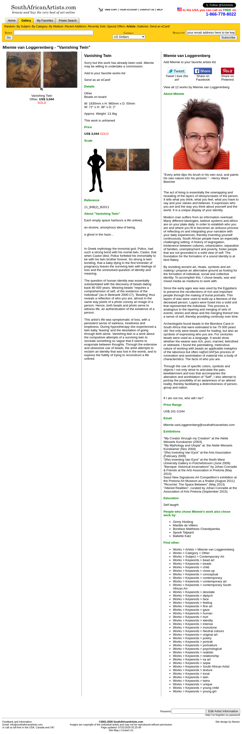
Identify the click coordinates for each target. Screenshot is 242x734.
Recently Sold (96, 26)
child (206, 567)
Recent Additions (75, 26)
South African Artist (216, 666)
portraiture (210, 645)
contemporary (212, 578)
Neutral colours (213, 631)
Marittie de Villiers (185, 525)
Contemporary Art (211, 556)
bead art (208, 560)
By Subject (23, 26)
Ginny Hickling (183, 522)
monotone (210, 627)
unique (207, 684)
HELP (160, 10)
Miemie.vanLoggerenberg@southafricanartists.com (199, 425)
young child (211, 688)
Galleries (142, 26)
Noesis (236, 721)
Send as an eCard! (97, 80)
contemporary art (215, 581)
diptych (208, 595)
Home (12, 20)
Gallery (26, 20)
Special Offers (116, 26)
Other (206, 553)
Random (9, 26)
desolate (209, 592)
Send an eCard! (160, 26)
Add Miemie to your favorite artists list (190, 62)
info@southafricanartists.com (26, 724)
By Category (40, 26)
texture (207, 670)
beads (207, 563)
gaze (206, 610)
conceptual (210, 574)
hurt (205, 617)
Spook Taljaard (183, 532)
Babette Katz (182, 536)
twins (206, 680)
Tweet (177, 76)
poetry (207, 638)
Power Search (68, 20)
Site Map (114, 730)
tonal (206, 673)
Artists (130, 26)
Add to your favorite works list (104, 73)
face (206, 599)
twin (205, 677)
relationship (211, 656)
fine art (207, 606)
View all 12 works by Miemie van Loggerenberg (196, 87)
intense (208, 624)
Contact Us (127, 730)
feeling (207, 602)
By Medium (56, 26)
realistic (208, 652)
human (207, 613)
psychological (212, 649)
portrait (207, 641)
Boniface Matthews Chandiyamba (196, 529)
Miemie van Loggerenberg (216, 549)
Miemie (149, 63)
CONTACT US (147, 10)
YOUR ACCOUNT (129, 10)
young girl (209, 691)
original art (210, 634)
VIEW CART (111, 10)
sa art (207, 659)
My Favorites (45, 20)
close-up (209, 570)
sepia (206, 663)
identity (208, 620)
